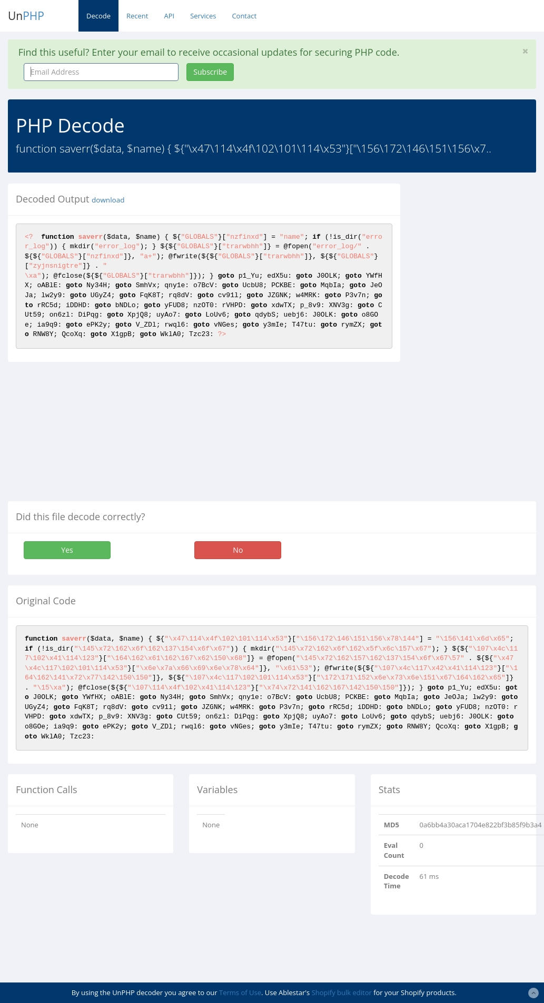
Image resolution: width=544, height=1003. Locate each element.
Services (203, 16)
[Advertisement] (479, 341)
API (169, 16)
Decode (98, 16)
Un (26, 15)
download (108, 200)
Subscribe (210, 72)
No (238, 550)
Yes (67, 550)
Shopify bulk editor (342, 992)
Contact (244, 16)
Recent (137, 16)
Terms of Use (240, 992)
